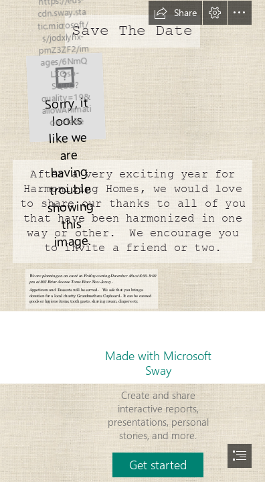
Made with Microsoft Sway (158, 362)
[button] (175, 13)
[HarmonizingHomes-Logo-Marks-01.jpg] (65, 97)
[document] (132, 241)
